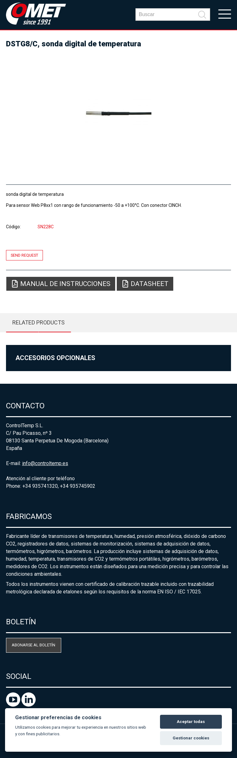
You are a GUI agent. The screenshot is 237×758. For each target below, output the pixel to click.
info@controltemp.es (45, 463)
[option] (118, 113)
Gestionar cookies (191, 738)
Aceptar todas (191, 721)
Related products (38, 322)
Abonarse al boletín (33, 645)
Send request (24, 255)
